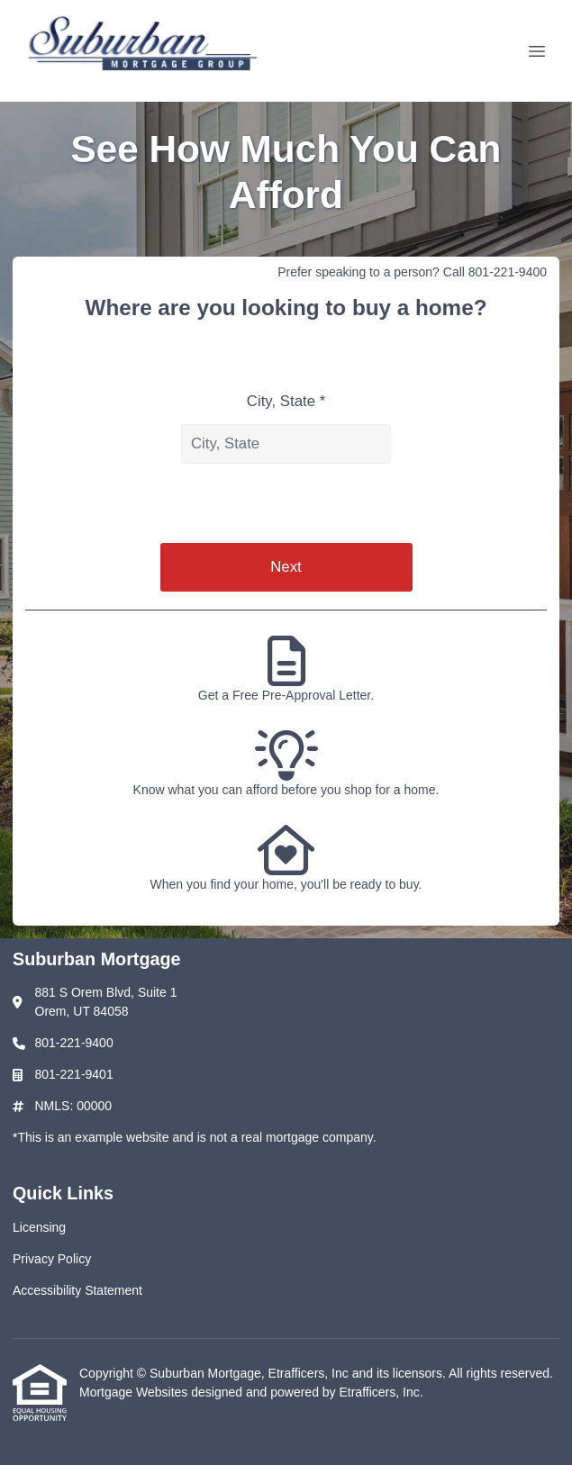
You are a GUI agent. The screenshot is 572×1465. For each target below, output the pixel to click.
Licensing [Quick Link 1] (39, 1227)
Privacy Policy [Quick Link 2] (52, 1259)
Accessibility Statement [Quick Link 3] (77, 1290)
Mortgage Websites (135, 1392)
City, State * (286, 401)
